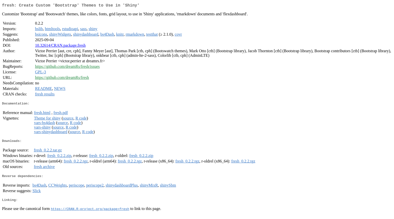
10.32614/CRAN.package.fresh (60, 46)
